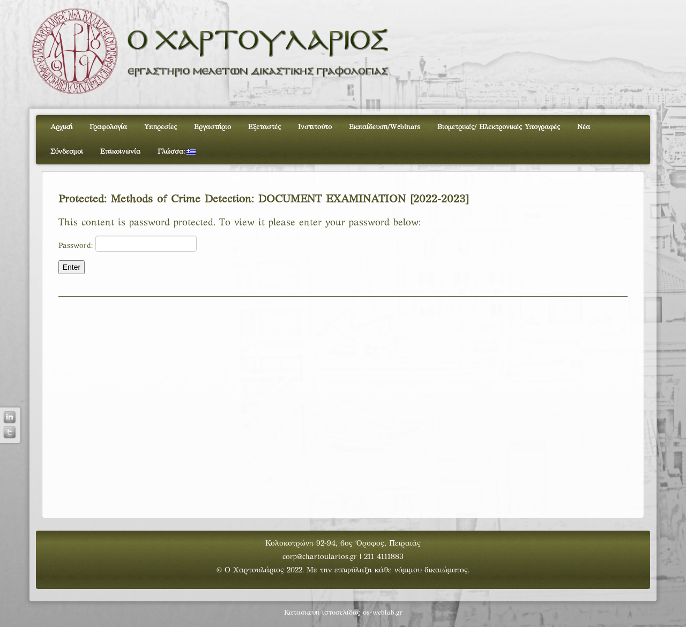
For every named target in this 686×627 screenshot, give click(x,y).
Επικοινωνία (120, 152)
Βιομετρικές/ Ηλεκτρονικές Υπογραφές (498, 127)
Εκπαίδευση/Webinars (384, 127)
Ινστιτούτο (315, 127)
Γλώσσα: (177, 152)
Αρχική (61, 127)
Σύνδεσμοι (66, 152)
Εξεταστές (264, 127)
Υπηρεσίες (160, 127)
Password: (127, 244)
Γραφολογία (108, 127)
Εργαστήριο (212, 127)
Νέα (583, 127)
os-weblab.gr (382, 613)
